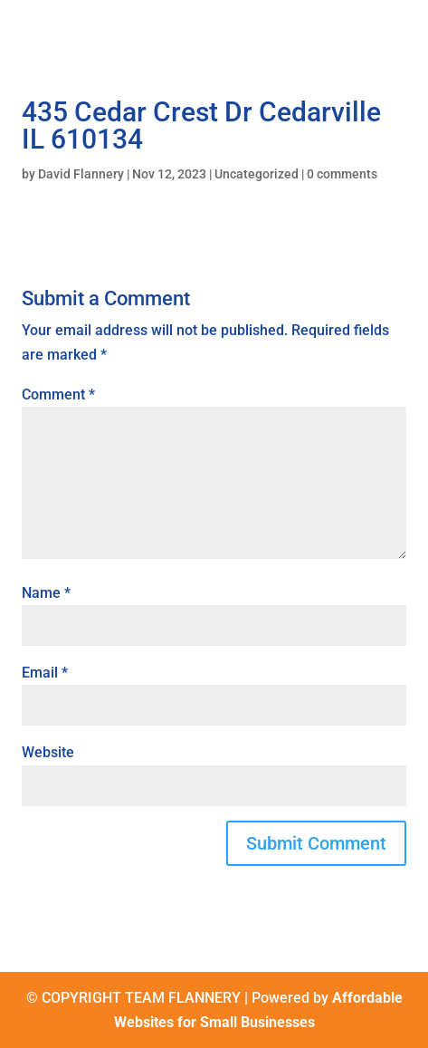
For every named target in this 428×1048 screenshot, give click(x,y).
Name (46, 592)
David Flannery (81, 174)
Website (48, 752)
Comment (58, 394)
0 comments (342, 174)
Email (45, 672)
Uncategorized (256, 174)
